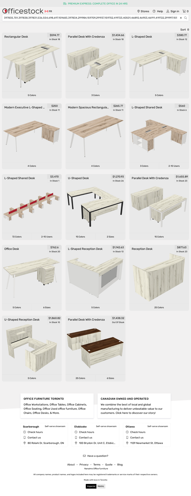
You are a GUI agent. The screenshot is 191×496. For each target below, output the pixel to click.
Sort (184, 29)
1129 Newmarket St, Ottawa (144, 443)
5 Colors (32, 95)
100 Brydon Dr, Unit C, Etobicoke (96, 443)
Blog (120, 464)
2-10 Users (174, 166)
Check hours (35, 432)
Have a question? (95, 455)
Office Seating (32, 408)
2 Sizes (110, 236)
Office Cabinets (76, 404)
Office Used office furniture (60, 408)
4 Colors (32, 166)
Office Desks (41, 412)
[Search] (91, 18)
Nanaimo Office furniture (96, 468)
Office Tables (58, 404)
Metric (101, 486)
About (71, 464)
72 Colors (17, 236)
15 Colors (80, 236)
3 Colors (95, 95)
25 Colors (159, 307)
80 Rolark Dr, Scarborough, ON (43, 443)
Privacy (84, 464)
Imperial (91, 486)
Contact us (34, 437)
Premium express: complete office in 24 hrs (95, 3)
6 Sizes (46, 307)
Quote (108, 464)
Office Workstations (36, 404)
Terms (96, 464)
